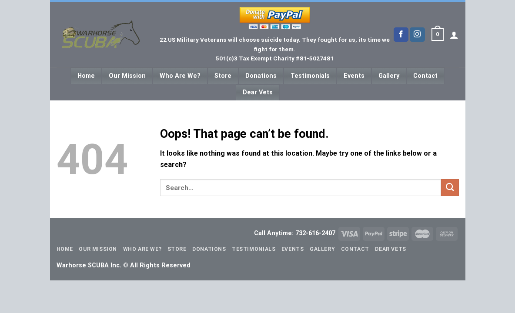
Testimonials (310, 76)
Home (86, 76)
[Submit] (449, 187)
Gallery (388, 76)
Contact (425, 76)
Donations (261, 76)
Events (354, 76)
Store (222, 76)
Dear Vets (258, 92)
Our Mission (127, 76)
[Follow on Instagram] (417, 34)
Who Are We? (180, 76)
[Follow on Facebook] (401, 34)
